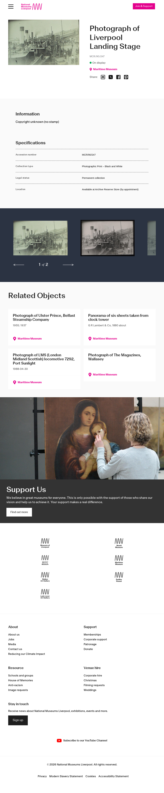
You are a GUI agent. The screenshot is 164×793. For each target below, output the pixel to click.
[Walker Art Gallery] (45, 576)
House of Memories (20, 680)
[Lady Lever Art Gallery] (45, 593)
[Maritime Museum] (119, 560)
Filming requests (94, 685)
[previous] (18, 264)
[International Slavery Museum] (45, 560)
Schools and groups (20, 675)
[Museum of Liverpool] (45, 543)
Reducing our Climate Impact (26, 654)
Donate (88, 649)
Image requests (18, 690)
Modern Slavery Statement (66, 776)
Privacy (42, 776)
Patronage (90, 644)
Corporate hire (93, 675)
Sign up (18, 720)
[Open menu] (10, 6)
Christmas (90, 680)
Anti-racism (15, 685)
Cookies (90, 776)
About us (14, 634)
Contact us (15, 649)
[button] (40, 240)
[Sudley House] (119, 576)
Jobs (11, 639)
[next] (68, 264)
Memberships (92, 634)
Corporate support (95, 639)
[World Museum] (119, 543)
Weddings (90, 690)
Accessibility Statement (113, 776)
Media (12, 644)
